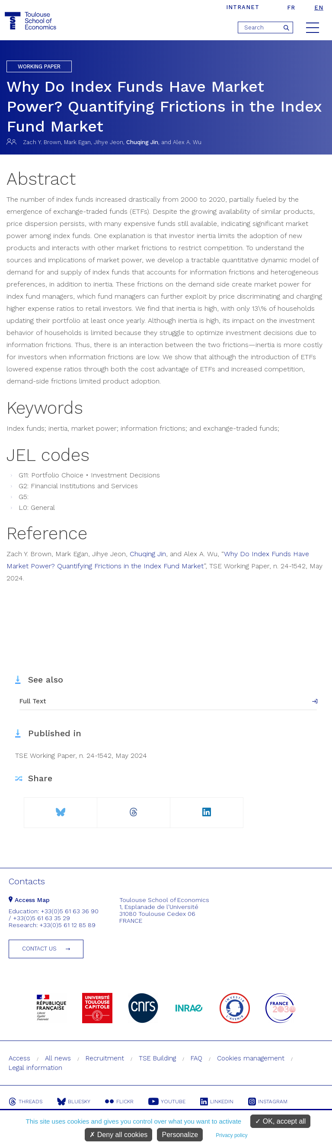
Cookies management (250, 1058)
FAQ (196, 1058)
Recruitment (105, 1058)
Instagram (267, 1101)
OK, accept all (280, 1121)
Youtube (166, 1101)
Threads (25, 1101)
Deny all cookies (118, 1134)
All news (58, 1058)
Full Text (32, 701)
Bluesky (73, 1101)
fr (291, 7)
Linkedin (216, 1101)
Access (19, 1058)
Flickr (119, 1102)
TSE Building (157, 1058)
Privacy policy (231, 1135)
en (318, 7)
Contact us (39, 948)
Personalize (180, 1134)
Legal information (35, 1068)
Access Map (29, 899)
